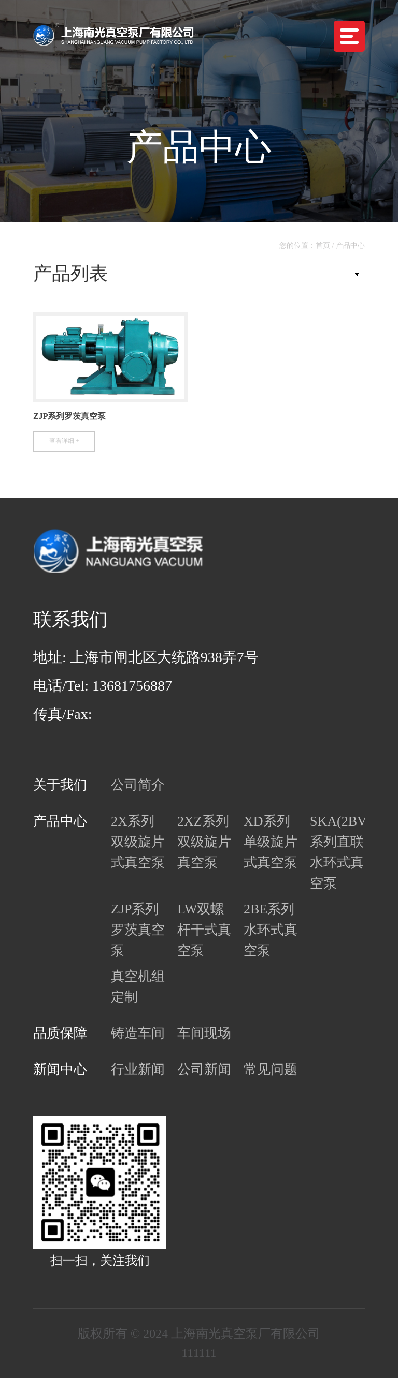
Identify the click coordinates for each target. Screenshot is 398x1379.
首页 (323, 245)
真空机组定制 (138, 988)
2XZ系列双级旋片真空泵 (204, 843)
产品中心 (350, 245)
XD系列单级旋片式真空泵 (270, 843)
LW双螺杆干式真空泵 (204, 931)
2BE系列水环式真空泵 (270, 931)
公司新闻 (204, 1070)
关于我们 (60, 785)
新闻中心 (60, 1070)
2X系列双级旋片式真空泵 (138, 843)
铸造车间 (138, 1034)
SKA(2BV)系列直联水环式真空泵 (337, 853)
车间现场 (204, 1034)
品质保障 (60, 1034)
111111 (199, 1353)
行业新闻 (138, 1070)
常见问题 (270, 1070)
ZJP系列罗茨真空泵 (138, 931)
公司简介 (138, 785)
